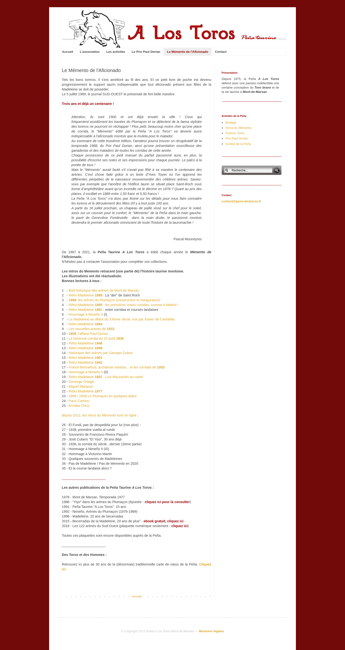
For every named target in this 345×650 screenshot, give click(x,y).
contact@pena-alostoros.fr (241, 201)
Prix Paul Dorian (236, 138)
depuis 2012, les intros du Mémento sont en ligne (99, 415)
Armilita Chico (79, 406)
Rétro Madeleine (86, 295)
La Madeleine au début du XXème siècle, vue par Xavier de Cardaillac (122, 319)
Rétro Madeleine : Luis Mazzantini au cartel (106, 377)
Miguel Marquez (81, 386)
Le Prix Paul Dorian (146, 52)
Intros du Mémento (238, 128)
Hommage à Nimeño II (86, 314)
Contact (220, 52)
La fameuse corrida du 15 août (96, 338)
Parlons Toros (234, 133)
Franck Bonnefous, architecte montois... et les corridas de (117, 367)
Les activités (115, 52)
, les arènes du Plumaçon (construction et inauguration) (114, 300)
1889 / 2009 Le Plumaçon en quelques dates (103, 396)
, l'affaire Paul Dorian (88, 334)
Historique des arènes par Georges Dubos (101, 353)
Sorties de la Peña (238, 144)
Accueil (67, 52)
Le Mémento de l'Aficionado (187, 52)
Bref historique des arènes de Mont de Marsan (104, 290)
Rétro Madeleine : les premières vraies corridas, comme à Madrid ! (123, 305)
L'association (90, 52)
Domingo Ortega (81, 382)
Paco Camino (79, 401)
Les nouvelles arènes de (92, 329)
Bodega (230, 122)
